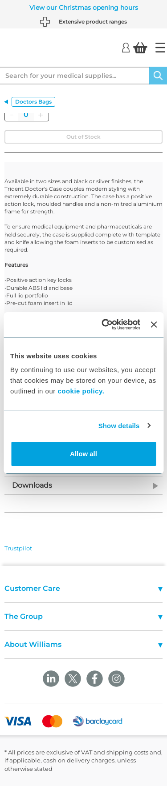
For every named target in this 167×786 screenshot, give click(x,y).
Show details (119, 425)
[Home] (160, 47)
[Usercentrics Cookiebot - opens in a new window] (104, 324)
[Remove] (11, 114)
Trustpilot (18, 548)
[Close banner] (154, 324)
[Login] (126, 47)
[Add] (40, 114)
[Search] (158, 75)
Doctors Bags (33, 101)
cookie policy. (80, 391)
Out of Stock (83, 136)
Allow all (83, 453)
